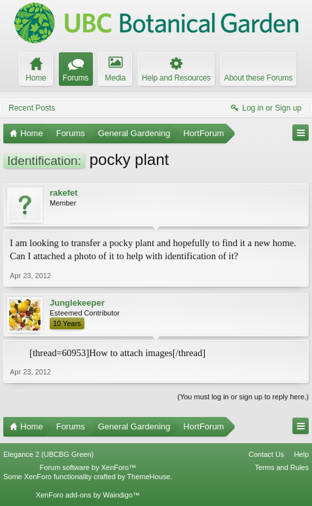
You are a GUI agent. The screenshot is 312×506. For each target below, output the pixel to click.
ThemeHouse (148, 476)
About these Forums (258, 77)
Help (301, 454)
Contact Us (266, 454)
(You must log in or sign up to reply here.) (243, 397)
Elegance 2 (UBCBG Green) (48, 454)
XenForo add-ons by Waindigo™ (88, 495)
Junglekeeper (77, 303)
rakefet (64, 193)
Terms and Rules (281, 467)
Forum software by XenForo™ (88, 467)
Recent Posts (32, 108)
